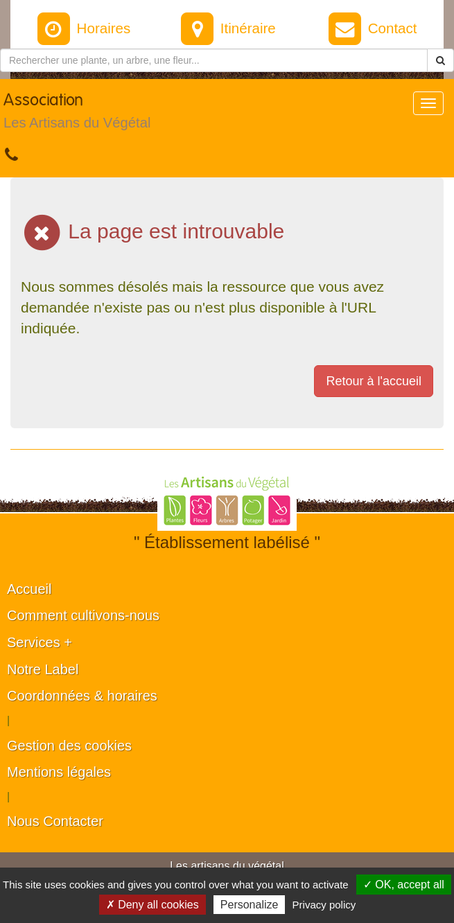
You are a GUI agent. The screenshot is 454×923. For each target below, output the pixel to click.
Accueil (29, 589)
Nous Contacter (55, 821)
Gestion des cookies (69, 745)
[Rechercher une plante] (214, 60)
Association (76, 114)
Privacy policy (324, 905)
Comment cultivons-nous (83, 615)
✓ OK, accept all (403, 884)
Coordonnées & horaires (82, 695)
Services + (39, 642)
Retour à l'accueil (373, 381)
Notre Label (42, 669)
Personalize (249, 905)
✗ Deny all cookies (152, 905)
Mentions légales (59, 772)
